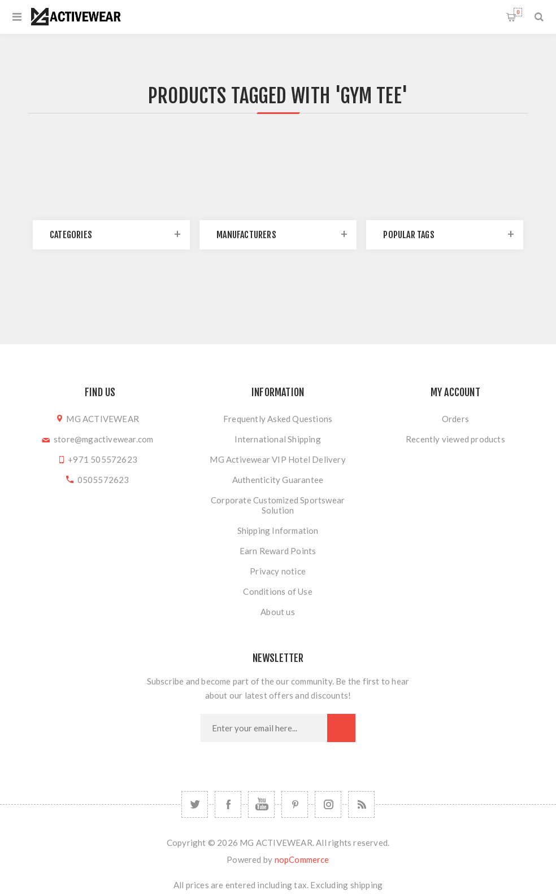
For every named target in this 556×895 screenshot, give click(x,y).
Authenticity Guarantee (277, 480)
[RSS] (361, 804)
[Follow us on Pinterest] (294, 804)
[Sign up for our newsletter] (264, 728)
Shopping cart (518, 12)
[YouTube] (261, 804)
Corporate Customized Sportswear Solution (278, 505)
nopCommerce (302, 859)
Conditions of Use (277, 591)
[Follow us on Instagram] (328, 804)
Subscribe (341, 728)
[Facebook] (228, 804)
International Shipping (277, 439)
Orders (455, 419)
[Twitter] (194, 804)
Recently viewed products (455, 439)
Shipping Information (278, 530)
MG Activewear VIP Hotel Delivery (277, 459)
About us (277, 612)
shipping (366, 885)
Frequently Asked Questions (277, 419)
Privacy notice (278, 571)
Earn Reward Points (278, 551)
